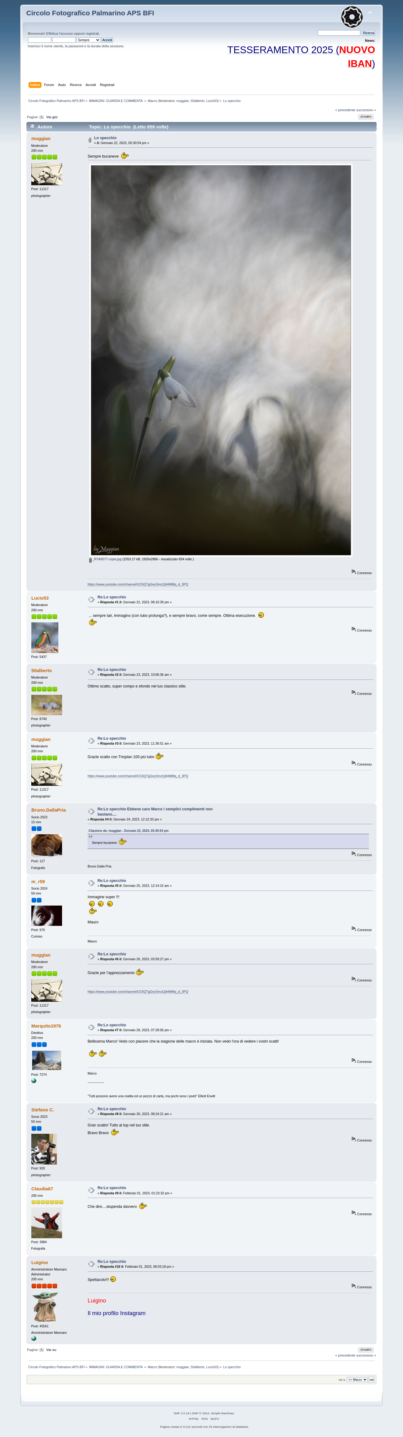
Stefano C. (42, 1109)
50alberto (197, 101)
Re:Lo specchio (112, 597)
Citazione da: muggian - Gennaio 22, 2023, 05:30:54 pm (128, 830)
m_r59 (38, 881)
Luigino (39, 1262)
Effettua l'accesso (59, 33)
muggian (182, 101)
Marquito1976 (46, 1025)
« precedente (345, 110)
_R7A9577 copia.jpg (105, 559)
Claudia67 (42, 1188)
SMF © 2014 (200, 1413)
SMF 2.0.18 (182, 1413)
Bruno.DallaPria (48, 809)
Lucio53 (211, 101)
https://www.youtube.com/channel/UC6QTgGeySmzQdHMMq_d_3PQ (138, 584)
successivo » (366, 110)
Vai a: (342, 1379)
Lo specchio (105, 138)
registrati (92, 33)
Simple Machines (222, 1413)
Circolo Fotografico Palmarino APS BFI (90, 13)
